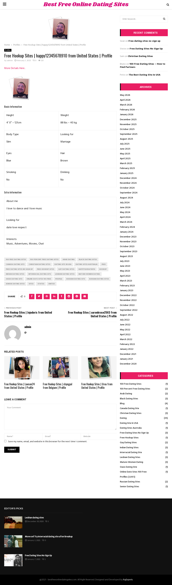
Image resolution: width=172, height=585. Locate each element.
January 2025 (126, 173)
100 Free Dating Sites (130, 384)
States (41, 283)
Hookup (103, 269)
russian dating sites (99, 279)
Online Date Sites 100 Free (133, 472)
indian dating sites (15, 274)
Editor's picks (13, 508)
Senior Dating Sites (129, 487)
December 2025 (128, 120)
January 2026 (126, 115)
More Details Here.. (15, 68)
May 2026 (125, 95)
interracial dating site (39, 274)
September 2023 (128, 251)
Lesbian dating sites (34, 517)
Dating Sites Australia (131, 428)
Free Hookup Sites (129, 438)
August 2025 (126, 139)
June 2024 (125, 207)
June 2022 (125, 325)
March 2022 (126, 339)
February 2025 (127, 168)
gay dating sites (66, 269)
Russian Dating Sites (130, 482)
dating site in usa (62, 264)
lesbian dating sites (64, 274)
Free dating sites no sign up (144, 41)
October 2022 (127, 305)
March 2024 (126, 222)
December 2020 (128, 364)
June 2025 (125, 149)
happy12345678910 (86, 269)
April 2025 (125, 159)
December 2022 (128, 295)
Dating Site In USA (129, 423)
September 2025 (128, 134)
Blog (122, 404)
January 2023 (126, 290)
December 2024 (128, 178)
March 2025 (126, 163)
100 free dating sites (16, 259)
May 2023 (125, 271)
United (51, 283)
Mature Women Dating (131, 462)
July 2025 (125, 144)
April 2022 (125, 335)
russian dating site (75, 279)
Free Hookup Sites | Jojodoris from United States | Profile (28, 314)
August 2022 (126, 315)
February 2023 (127, 286)
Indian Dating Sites (129, 448)
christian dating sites (39, 264)
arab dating (69, 259)
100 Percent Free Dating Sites (135, 389)
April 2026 (125, 100)
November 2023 (128, 242)
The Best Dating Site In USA (144, 75)
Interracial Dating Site (131, 452)
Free (104, 264)
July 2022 (125, 320)
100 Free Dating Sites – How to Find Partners (142, 65)
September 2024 (129, 193)
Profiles (8, 50)
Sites (31, 283)
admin (10, 60)
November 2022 (128, 300)
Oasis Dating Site (128, 467)
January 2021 (126, 359)
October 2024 (127, 188)
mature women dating (89, 274)
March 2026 (126, 105)
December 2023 (128, 237)
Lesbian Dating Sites (130, 457)
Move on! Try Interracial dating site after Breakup (49, 536)
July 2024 (125, 203)
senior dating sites (15, 283)
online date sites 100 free (39, 279)
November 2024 (128, 183)
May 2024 (125, 212)
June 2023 (125, 266)
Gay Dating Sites (128, 443)
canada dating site (15, 264)
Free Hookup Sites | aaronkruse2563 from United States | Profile (92, 314)
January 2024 (127, 232)
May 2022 (125, 330)
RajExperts (128, 579)
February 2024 (127, 227)
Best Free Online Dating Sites (86, 5)
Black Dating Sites (129, 399)
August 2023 (126, 256)
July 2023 (124, 261)
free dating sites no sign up (19, 269)
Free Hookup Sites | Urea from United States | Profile (97, 386)
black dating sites (88, 259)
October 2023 (127, 246)
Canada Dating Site (129, 408)
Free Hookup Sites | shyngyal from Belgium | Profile (57, 386)
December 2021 (128, 354)
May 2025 (125, 154)
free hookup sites (45, 269)
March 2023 (126, 281)
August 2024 (126, 198)
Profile (58, 279)
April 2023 (125, 276)
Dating (123, 418)
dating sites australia (86, 264)
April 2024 (125, 217)
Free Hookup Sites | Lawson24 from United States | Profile (19, 386)
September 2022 (128, 310)
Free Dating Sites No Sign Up (146, 49)
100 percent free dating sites (44, 259)
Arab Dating (126, 394)
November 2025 (128, 124)
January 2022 (126, 349)
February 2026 (127, 110)
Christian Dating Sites (140, 56)
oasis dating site (14, 279)
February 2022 (127, 344)
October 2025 (127, 129)
